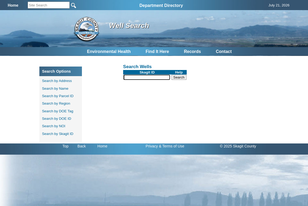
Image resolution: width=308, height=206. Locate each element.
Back (81, 146)
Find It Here (157, 51)
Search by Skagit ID (57, 134)
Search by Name (55, 88)
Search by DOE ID (56, 119)
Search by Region (56, 103)
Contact (224, 51)
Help (179, 72)
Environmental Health (109, 51)
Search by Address (57, 81)
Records (192, 51)
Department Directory (161, 5)
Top (66, 146)
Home (102, 146)
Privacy (152, 146)
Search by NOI (53, 126)
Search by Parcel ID (58, 96)
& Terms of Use (171, 146)
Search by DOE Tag (57, 111)
